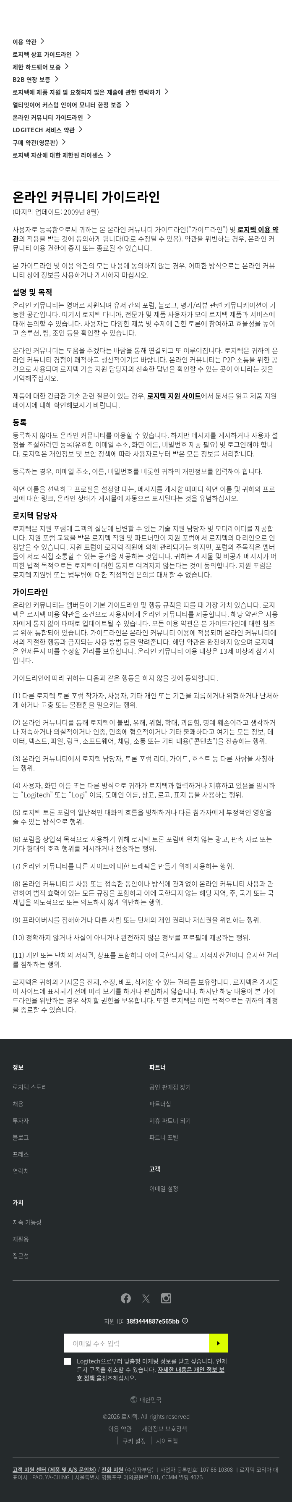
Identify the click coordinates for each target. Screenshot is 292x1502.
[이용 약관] (29, 41)
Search (205, 11)
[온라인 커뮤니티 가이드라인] (52, 117)
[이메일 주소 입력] (136, 1343)
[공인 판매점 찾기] (170, 1087)
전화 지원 (112, 1469)
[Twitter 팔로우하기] (146, 1298)
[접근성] (21, 1255)
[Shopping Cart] (262, 11)
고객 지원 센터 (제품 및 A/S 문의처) (54, 1469)
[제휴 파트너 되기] (170, 1120)
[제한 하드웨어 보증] (41, 67)
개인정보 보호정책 (164, 1428)
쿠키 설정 (134, 1440)
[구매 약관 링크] (40, 142)
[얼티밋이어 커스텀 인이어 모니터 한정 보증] (71, 104)
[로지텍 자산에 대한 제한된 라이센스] (62, 155)
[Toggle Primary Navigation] (282, 10)
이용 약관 (120, 1428)
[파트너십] (160, 1103)
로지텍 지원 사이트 (174, 396)
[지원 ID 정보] (185, 1321)
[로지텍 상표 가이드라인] (47, 54)
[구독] (218, 1343)
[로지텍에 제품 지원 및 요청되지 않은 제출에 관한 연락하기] (91, 92)
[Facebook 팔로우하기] (126, 1298)
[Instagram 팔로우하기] (166, 1298)
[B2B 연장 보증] (36, 79)
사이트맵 (167, 1440)
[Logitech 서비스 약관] (48, 130)
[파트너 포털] (163, 1137)
